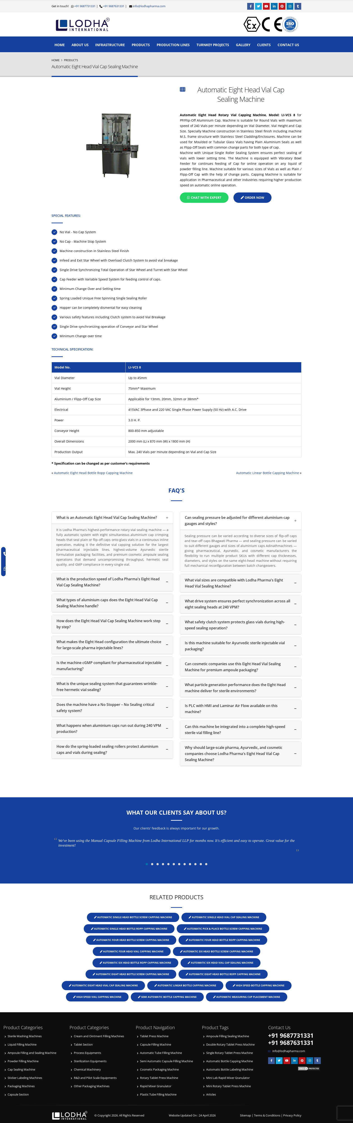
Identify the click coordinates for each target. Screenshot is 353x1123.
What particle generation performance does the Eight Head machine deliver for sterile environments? (235, 687)
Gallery (243, 45)
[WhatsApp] (6, 569)
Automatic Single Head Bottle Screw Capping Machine (133, 917)
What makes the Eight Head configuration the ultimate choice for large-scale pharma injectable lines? (109, 644)
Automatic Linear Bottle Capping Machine (267, 473)
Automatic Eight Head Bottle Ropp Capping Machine (93, 473)
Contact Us (288, 45)
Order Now (252, 197)
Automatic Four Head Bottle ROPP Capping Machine (223, 940)
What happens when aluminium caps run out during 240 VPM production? (109, 728)
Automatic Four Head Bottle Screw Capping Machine (131, 940)
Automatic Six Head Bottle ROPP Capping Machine (135, 962)
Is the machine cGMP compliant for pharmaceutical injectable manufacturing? (109, 665)
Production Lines (173, 45)
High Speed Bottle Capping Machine (258, 985)
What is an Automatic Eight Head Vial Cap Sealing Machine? (107, 517)
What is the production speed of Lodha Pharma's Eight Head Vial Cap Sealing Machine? (108, 581)
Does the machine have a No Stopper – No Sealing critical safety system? (105, 707)
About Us (80, 45)
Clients (264, 45)
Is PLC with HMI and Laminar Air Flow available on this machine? (231, 708)
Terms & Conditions (267, 1115)
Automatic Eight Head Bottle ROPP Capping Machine (223, 974)
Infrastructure (110, 45)
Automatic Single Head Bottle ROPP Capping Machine (129, 928)
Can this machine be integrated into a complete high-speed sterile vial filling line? (235, 729)
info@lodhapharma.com (149, 6)
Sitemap (245, 1115)
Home (59, 45)
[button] (146, 864)
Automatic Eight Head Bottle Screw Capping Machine (131, 974)
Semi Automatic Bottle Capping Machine (167, 997)
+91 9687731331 (84, 6)
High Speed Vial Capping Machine (97, 997)
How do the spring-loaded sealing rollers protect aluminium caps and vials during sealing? (107, 749)
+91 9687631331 (113, 6)
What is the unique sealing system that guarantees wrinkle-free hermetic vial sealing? (107, 686)
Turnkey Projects (213, 45)
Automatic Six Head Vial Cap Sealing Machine (220, 962)
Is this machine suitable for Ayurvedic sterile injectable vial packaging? (235, 645)
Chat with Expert (204, 197)
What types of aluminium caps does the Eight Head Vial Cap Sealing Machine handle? (107, 602)
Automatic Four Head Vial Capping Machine (131, 951)
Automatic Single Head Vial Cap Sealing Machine (224, 917)
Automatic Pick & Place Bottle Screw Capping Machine (223, 928)
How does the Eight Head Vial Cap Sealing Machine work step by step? (109, 623)
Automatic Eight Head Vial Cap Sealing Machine (103, 985)
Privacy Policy (292, 1115)
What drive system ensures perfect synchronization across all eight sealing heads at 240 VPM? (237, 604)
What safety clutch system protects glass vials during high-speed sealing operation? (235, 624)
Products (141, 45)
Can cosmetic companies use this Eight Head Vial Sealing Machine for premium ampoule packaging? (233, 666)
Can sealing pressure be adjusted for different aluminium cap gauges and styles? (237, 520)
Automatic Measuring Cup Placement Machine (246, 997)
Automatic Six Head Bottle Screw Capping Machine (216, 951)
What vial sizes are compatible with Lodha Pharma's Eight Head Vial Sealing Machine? (234, 583)
